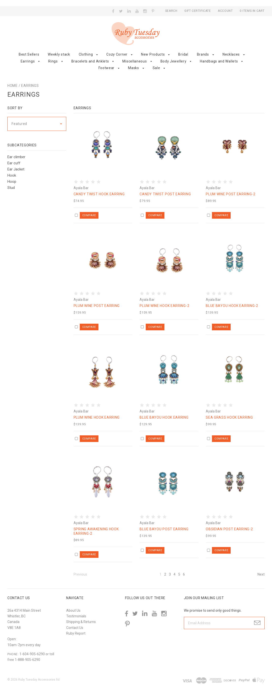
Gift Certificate (198, 11)
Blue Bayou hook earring (164, 417)
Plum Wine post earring (97, 306)
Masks (133, 68)
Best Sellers (29, 54)
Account (225, 11)
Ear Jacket (15, 169)
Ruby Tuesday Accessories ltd (39, 679)
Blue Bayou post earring (164, 529)
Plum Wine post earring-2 (231, 194)
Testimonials (76, 616)
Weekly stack (59, 54)
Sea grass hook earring (229, 417)
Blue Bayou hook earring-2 (232, 306)
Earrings (28, 61)
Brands (203, 54)
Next (261, 574)
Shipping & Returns (81, 622)
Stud (11, 187)
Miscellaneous (134, 61)
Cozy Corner (117, 54)
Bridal (183, 54)
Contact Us (74, 628)
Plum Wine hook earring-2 (164, 306)
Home (12, 86)
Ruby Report (75, 633)
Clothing (86, 54)
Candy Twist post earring (165, 194)
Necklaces (231, 54)
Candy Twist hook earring (99, 194)
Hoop (11, 181)
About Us (73, 610)
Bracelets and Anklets (90, 61)
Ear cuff (13, 163)
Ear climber (16, 157)
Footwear (106, 68)
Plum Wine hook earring (97, 417)
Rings (53, 61)
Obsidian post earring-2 (229, 529)
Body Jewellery (173, 61)
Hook (11, 175)
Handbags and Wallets (219, 61)
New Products (153, 54)
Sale (156, 68)
